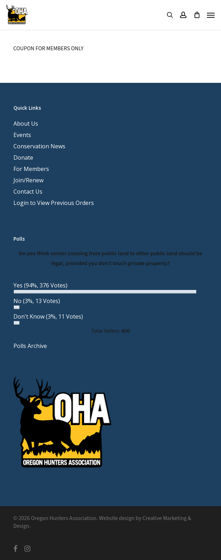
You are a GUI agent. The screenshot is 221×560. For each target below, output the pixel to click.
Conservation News (39, 146)
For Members (31, 169)
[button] (211, 14)
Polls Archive (30, 346)
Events (22, 135)
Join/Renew (28, 180)
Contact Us (27, 191)
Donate (23, 157)
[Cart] (196, 14)
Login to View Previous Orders (53, 203)
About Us (25, 123)
